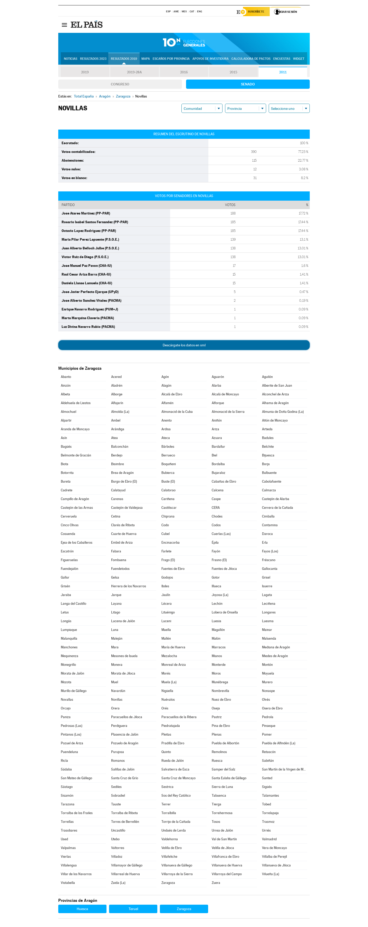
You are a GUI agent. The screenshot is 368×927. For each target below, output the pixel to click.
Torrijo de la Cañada (175, 822)
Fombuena (118, 561)
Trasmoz (268, 822)
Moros (216, 674)
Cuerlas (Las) (221, 534)
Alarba (216, 386)
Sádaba (66, 770)
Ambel (115, 421)
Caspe (216, 500)
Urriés (266, 831)
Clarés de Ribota (123, 526)
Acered (116, 377)
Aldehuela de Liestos (76, 404)
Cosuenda (68, 534)
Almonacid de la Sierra (228, 412)
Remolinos (219, 753)
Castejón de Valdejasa (127, 508)
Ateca (165, 439)
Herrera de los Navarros (128, 587)
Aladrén (116, 386)
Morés (165, 674)
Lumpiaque (69, 630)
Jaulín (165, 596)
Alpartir (66, 421)
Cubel (165, 534)
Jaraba (66, 596)
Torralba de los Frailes (77, 814)
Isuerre (267, 587)
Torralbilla (168, 814)
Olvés (266, 700)
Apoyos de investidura (210, 59)
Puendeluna (69, 753)
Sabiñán (268, 761)
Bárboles (167, 447)
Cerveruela (69, 517)
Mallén (166, 639)
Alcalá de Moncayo (225, 395)
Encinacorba (170, 543)
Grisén (65, 587)
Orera (115, 709)
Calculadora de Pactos (250, 59)
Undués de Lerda (173, 831)
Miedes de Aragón (275, 657)
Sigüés (267, 787)
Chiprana (168, 517)
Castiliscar (169, 508)
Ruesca (217, 761)
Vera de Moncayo (274, 849)
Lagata (267, 596)
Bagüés (66, 447)
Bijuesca (268, 456)
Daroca (267, 534)
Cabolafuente (271, 482)
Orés (164, 709)
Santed (267, 779)
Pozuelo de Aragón (124, 744)
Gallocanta (269, 569)
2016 (184, 73)
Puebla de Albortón (225, 744)
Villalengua (69, 866)
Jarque (116, 596)
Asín (64, 439)
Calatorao (168, 491)
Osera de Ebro (272, 709)
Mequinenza (69, 657)
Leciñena (268, 604)
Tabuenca (219, 796)
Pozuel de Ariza (72, 744)
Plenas (216, 735)
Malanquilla (69, 639)
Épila (215, 543)
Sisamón (67, 796)
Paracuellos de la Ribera (179, 718)
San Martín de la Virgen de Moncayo (284, 770)
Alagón (166, 386)
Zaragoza (168, 883)
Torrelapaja (270, 814)
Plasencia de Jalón (124, 735)
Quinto (166, 753)
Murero (267, 683)
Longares (269, 613)
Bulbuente (269, 473)
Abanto (66, 377)
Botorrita (67, 473)
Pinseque (268, 726)
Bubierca (168, 473)
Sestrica (167, 787)
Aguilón (267, 377)
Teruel (133, 910)
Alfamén (167, 404)
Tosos (216, 822)
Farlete (166, 552)
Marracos (219, 648)
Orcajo (66, 709)
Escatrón (67, 552)
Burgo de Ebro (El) (124, 482)
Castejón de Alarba (275, 500)
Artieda (267, 430)
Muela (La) (169, 683)
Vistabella (68, 883)
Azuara (217, 439)
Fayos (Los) (270, 552)
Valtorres (117, 849)
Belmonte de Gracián (76, 456)
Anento (166, 421)
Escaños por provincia (171, 59)
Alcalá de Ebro (171, 395)
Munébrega (220, 683)
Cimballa (268, 517)
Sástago (67, 787)
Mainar (267, 630)
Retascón (269, 753)
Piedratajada (170, 726)
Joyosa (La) (220, 596)
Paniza (66, 718)
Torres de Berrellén (125, 822)
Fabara (116, 552)
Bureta (66, 482)
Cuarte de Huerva (124, 534)
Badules (268, 439)
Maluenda (269, 639)
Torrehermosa (222, 814)
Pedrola (267, 718)
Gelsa (115, 578)
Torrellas (67, 822)
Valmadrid (269, 840)
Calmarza (269, 491)
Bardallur (218, 447)
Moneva (116, 665)
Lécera (166, 604)
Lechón (217, 604)
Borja (266, 465)
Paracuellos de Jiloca (126, 718)
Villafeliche (169, 857)
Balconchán (119, 447)
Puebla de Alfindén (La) (278, 744)
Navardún (118, 692)
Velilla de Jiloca (223, 849)
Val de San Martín (224, 840)
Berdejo (116, 456)
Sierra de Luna (222, 787)
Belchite (268, 447)
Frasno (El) (219, 561)
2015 (233, 73)
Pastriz (217, 718)
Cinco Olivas (70, 526)
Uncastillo (118, 831)
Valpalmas (68, 849)
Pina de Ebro (221, 726)
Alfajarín (117, 404)
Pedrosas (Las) (71, 726)
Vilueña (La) (270, 875)
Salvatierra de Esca (175, 770)
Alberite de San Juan (277, 386)
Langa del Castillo (73, 604)
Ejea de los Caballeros (76, 543)
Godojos (167, 578)
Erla (265, 543)
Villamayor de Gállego (126, 866)
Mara (115, 648)
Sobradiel (118, 796)
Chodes (217, 517)
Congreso (120, 85)
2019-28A (134, 73)
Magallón (218, 630)
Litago (115, 613)
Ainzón (66, 386)
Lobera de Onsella (225, 613)
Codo (165, 526)
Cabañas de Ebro (224, 482)
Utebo (115, 840)
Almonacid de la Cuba (177, 412)
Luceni (166, 622)
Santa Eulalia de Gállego (229, 779)
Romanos (118, 761)
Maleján (116, 639)
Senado (248, 85)
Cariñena (168, 500)
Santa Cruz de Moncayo (178, 779)
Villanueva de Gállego (176, 866)
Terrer (166, 805)
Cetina (115, 517)
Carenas (117, 500)
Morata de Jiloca (123, 674)
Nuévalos (168, 700)
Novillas (116, 700)
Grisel (266, 578)
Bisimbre (117, 465)
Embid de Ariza (122, 543)
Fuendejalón (69, 569)
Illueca (216, 587)
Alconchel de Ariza (275, 395)
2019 (85, 73)
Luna (114, 630)
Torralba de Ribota (124, 814)
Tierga (216, 805)
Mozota (66, 683)
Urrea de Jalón (222, 831)
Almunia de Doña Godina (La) (283, 412)
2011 (283, 73)
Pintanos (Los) (71, 735)
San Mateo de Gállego (76, 779)
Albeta (65, 395)
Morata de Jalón (72, 674)
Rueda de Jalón (172, 761)
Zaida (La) (118, 883)
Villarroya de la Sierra (177, 875)
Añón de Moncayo (275, 421)
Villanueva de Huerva (227, 866)
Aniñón (217, 421)
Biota (64, 465)
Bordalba (218, 465)
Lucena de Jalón (123, 622)
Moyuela (268, 674)
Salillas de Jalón (122, 770)
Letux (65, 613)
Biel (214, 456)
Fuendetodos (120, 569)
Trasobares (69, 831)
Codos (216, 526)
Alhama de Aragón (275, 404)
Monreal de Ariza (173, 665)
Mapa (145, 59)
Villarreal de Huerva (125, 875)
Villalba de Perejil (274, 857)
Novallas (67, 700)
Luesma (268, 622)
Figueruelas (69, 561)
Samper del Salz (223, 770)
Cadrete (66, 491)
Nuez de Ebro (221, 700)
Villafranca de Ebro (225, 857)
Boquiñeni (168, 465)
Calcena (218, 491)
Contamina (270, 526)
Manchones (69, 648)
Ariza (215, 430)
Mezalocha (169, 657)
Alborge (116, 395)
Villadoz (116, 857)
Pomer (267, 735)
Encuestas (281, 59)
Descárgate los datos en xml (184, 346)
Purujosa (117, 753)
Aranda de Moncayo (75, 430)
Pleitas (166, 735)
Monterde (219, 665)
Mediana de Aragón (276, 648)
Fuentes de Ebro (173, 569)
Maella (166, 630)
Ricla (64, 761)
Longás (66, 622)
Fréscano (268, 561)
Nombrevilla (220, 692)
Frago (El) (168, 561)
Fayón (216, 552)
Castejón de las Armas (77, 508)
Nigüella (167, 692)
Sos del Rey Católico (176, 796)
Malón (216, 639)
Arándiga (117, 430)
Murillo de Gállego (73, 692)
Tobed (266, 805)
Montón (267, 665)
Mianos (217, 657)
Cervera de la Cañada (277, 508)
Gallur (65, 578)
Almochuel (68, 412)
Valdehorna (169, 840)
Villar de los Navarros (76, 875)
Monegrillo (68, 665)
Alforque (218, 404)
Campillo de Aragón (75, 500)
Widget (298, 59)
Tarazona (67, 805)
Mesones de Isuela (124, 657)
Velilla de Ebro (171, 849)
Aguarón (218, 377)
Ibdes (165, 587)
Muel (114, 683)
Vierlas (66, 857)
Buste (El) (168, 482)
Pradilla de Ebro (172, 744)
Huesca (82, 910)
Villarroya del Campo (227, 875)
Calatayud (118, 491)
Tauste (116, 805)
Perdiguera (119, 726)
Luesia (216, 622)
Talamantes (270, 796)
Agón (165, 377)
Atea (114, 439)
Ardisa (166, 430)
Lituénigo (168, 613)
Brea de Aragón (122, 473)
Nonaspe (268, 692)
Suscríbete (257, 12)
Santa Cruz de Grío (124, 779)
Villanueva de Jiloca (276, 866)
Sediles (116, 787)
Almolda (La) (120, 412)
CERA (216, 508)
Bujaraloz (218, 473)
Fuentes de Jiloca (224, 569)
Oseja (216, 709)
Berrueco (168, 456)
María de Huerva (173, 648)
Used (64, 840)
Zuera (216, 883)
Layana (116, 604)
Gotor (216, 578)
